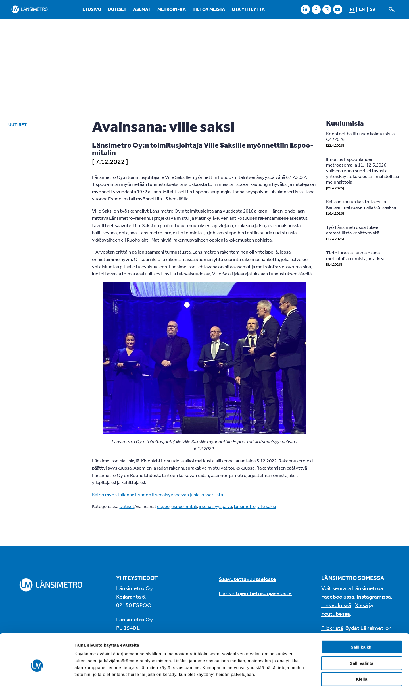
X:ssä (361, 605)
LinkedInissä (336, 605)
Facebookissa (337, 596)
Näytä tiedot (303, 677)
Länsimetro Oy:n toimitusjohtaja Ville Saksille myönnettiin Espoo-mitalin (203, 148)
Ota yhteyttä (248, 9)
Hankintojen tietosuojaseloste (255, 593)
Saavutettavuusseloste (247, 579)
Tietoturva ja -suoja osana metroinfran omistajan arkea (355, 255)
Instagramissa (374, 596)
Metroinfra (171, 9)
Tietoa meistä (209, 9)
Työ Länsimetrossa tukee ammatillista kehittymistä (352, 230)
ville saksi (266, 506)
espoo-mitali (184, 506)
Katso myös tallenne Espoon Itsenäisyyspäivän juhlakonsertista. (158, 494)
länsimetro (244, 506)
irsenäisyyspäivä (215, 506)
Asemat (142, 9)
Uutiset (117, 9)
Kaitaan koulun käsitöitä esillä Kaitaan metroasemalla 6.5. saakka (361, 204)
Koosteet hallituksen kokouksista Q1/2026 (360, 136)
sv (372, 9)
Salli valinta (361, 637)
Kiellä (361, 653)
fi (352, 9)
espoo (163, 506)
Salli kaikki (362, 621)
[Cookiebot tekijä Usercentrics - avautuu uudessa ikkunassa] (37, 678)
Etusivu (91, 9)
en (362, 9)
